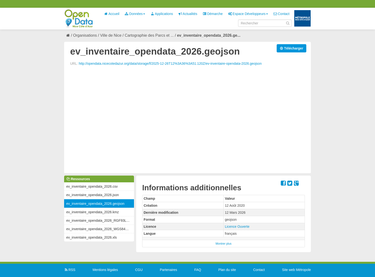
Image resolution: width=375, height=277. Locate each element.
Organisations (85, 35)
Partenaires (168, 270)
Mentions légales (105, 270)
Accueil (111, 14)
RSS (69, 270)
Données (135, 14)
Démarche (213, 14)
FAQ (197, 270)
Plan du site (227, 270)
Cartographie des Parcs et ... (149, 35)
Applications (162, 14)
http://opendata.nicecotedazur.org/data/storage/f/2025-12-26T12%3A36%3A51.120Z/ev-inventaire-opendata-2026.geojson (170, 63)
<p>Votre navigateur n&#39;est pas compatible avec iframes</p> (187, 119)
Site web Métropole (296, 270)
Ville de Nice (110, 35)
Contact (281, 14)
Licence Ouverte (237, 226)
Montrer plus (223, 243)
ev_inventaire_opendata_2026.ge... (208, 35)
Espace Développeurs (248, 14)
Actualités (188, 14)
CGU (139, 270)
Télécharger (291, 48)
